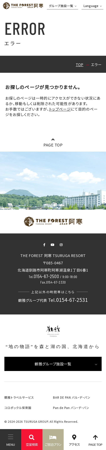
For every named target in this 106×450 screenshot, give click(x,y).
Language (90, 6)
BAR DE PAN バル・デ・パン (71, 397)
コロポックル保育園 (17, 407)
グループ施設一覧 (61, 6)
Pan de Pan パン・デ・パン (71, 407)
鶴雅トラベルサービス (19, 397)
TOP (79, 64)
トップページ (60, 109)
